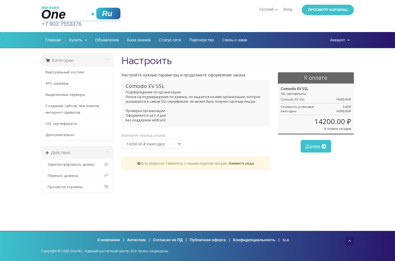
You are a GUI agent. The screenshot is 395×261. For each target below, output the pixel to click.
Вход (288, 9)
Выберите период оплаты (143, 135)
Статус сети (170, 40)
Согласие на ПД (168, 240)
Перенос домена (77, 175)
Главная (53, 40)
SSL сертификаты (61, 123)
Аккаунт (340, 40)
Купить (78, 40)
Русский (268, 9)
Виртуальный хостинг (65, 72)
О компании (108, 240)
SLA (286, 240)
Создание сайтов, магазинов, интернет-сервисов (73, 109)
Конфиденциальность (254, 240)
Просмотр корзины (328, 10)
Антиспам (136, 240)
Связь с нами (234, 40)
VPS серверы (57, 83)
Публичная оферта (208, 240)
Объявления (107, 40)
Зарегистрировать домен (77, 164)
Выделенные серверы (65, 94)
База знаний (138, 40)
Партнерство (201, 40)
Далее (315, 146)
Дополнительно (60, 134)
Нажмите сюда (241, 163)
